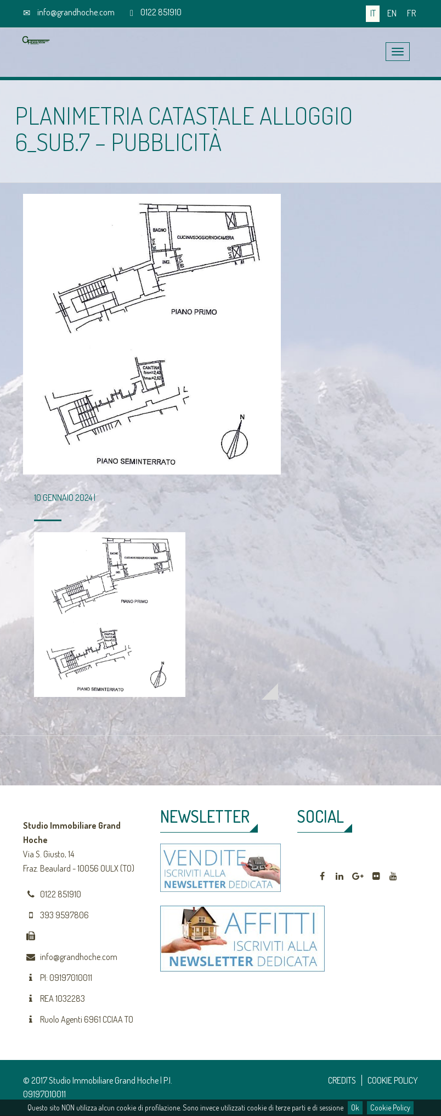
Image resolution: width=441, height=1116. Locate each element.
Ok (355, 1107)
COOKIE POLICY (393, 1080)
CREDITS (342, 1080)
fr (411, 13)
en (392, 13)
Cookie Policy (390, 1107)
